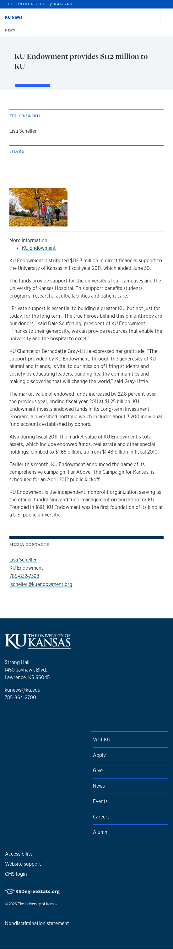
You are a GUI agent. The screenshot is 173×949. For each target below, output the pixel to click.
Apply (99, 755)
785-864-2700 (20, 697)
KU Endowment (39, 248)
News (9, 30)
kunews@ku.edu (23, 690)
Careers (101, 816)
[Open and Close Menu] (166, 17)
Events (100, 801)
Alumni (101, 832)
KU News (13, 17)
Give (98, 770)
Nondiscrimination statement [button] (37, 923)
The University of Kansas (37, 904)
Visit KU (101, 739)
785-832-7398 (24, 576)
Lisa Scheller (23, 559)
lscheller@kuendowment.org (40, 584)
